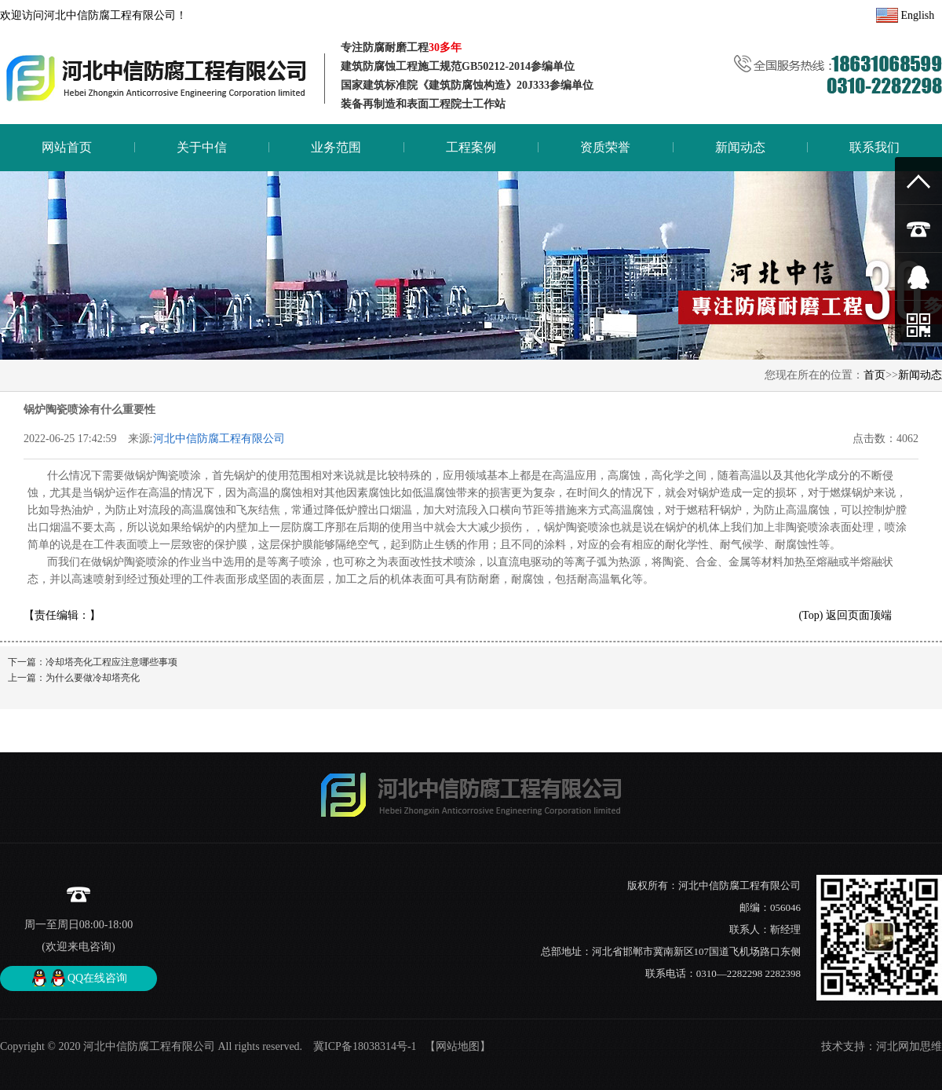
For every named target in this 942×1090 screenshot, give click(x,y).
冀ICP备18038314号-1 (364, 1046)
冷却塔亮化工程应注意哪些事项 (111, 662)
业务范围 (336, 147)
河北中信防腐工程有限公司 (219, 438)
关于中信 (202, 147)
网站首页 (67, 147)
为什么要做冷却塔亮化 (93, 677)
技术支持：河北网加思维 (881, 1046)
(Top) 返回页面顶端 (844, 615)
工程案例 (471, 147)
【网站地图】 (458, 1046)
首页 (874, 375)
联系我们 (874, 147)
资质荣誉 (605, 147)
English (905, 15)
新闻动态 (740, 147)
